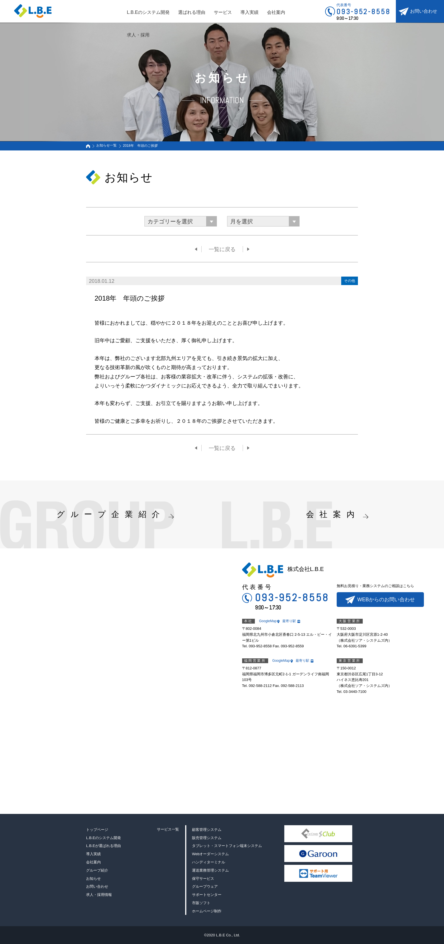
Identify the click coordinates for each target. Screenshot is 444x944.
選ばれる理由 (191, 12)
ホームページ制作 (206, 911)
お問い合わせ (423, 11)
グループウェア (205, 886)
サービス (223, 12)
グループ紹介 (97, 870)
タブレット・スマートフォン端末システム (227, 846)
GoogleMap (268, 621)
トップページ (97, 829)
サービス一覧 (168, 829)
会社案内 (276, 12)
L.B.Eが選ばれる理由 (103, 846)
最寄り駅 (289, 621)
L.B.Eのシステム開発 (148, 12)
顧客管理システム (206, 829)
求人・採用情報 (99, 895)
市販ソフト (201, 903)
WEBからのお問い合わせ (386, 599)
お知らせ (93, 878)
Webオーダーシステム (210, 854)
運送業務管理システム (210, 870)
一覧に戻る (222, 249)
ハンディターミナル (208, 862)
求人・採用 (138, 35)
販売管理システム (206, 838)
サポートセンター (206, 895)
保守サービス (203, 878)
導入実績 (249, 12)
